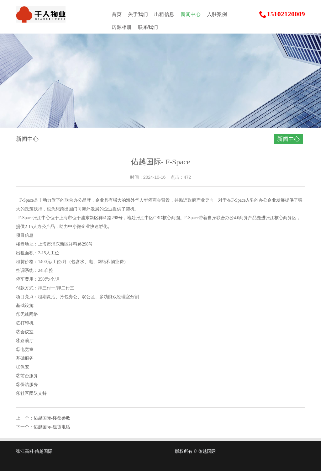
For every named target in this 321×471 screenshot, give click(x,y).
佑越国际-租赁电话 (52, 427)
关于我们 (138, 14)
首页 (117, 14)
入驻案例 (217, 14)
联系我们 (148, 27)
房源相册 (122, 27)
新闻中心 (191, 14)
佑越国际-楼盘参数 (52, 418)
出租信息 (164, 14)
